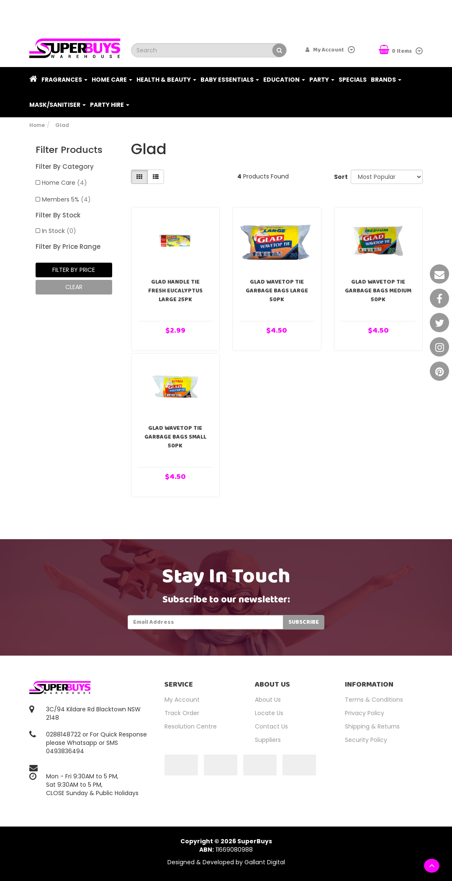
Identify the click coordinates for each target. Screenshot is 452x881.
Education (284, 79)
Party (321, 79)
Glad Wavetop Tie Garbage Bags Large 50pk (277, 291)
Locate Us (269, 713)
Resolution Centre (190, 726)
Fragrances (64, 79)
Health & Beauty (166, 79)
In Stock (59, 231)
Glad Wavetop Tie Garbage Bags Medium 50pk (378, 291)
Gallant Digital (264, 862)
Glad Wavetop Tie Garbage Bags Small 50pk (175, 437)
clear (73, 287)
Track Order (181, 713)
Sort (339, 177)
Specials (353, 79)
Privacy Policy (364, 713)
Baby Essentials (229, 79)
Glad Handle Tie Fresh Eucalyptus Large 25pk (175, 291)
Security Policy (366, 740)
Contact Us (271, 726)
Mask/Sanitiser (57, 105)
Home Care (112, 79)
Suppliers (268, 740)
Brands (386, 79)
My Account (182, 699)
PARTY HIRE (109, 105)
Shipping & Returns (372, 726)
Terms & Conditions (374, 699)
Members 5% (66, 199)
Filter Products (69, 150)
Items (396, 50)
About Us (268, 699)
